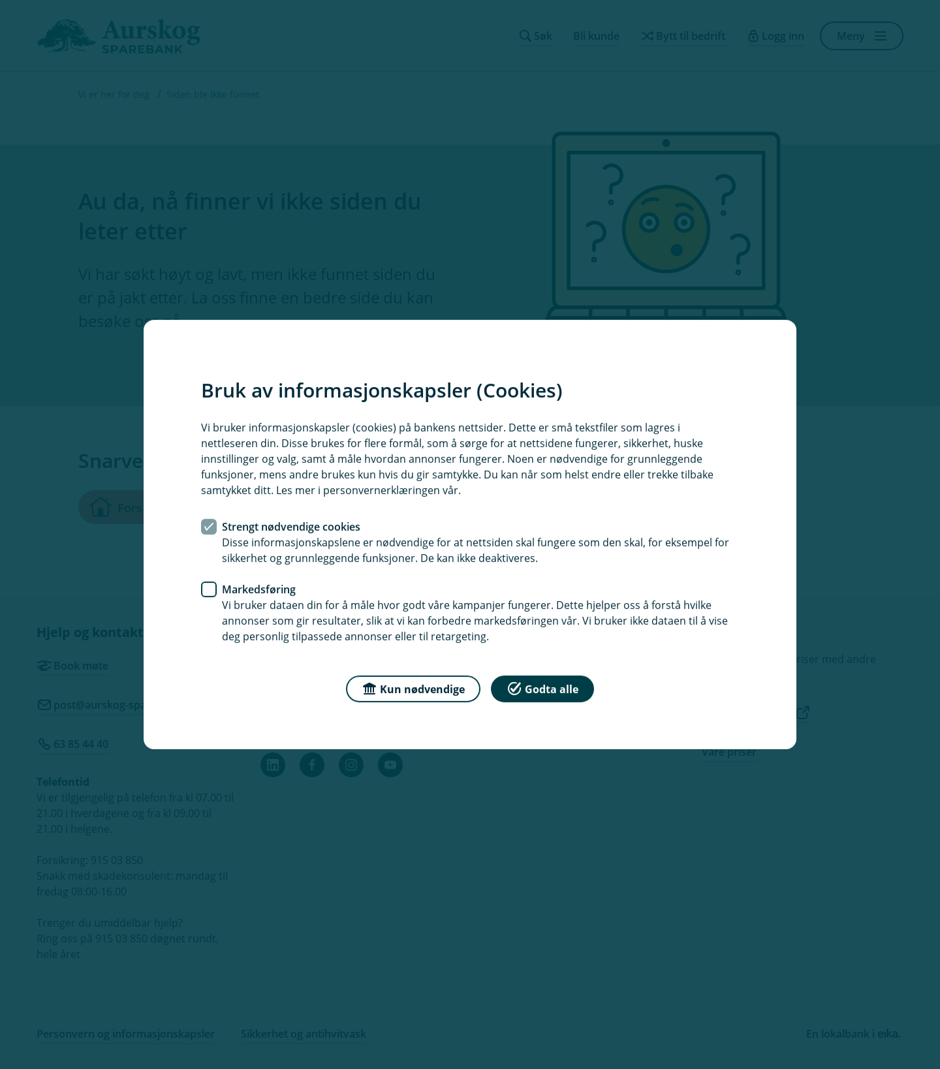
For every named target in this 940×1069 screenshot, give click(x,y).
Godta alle (542, 688)
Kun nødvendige (413, 688)
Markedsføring (259, 589)
